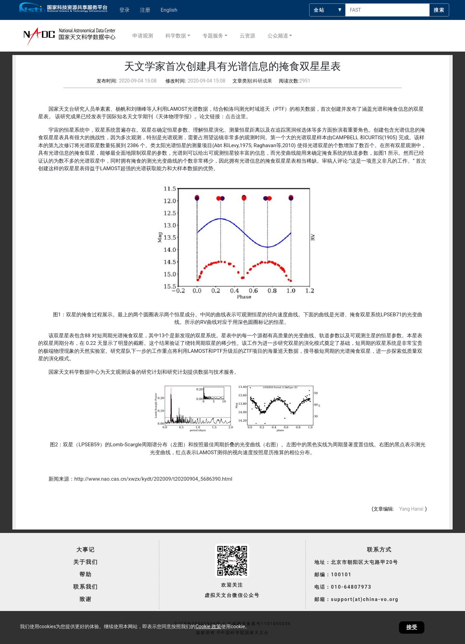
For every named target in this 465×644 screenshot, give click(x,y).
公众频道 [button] (278, 36)
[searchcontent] (387, 10)
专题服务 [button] (213, 36)
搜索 (439, 10)
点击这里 (235, 116)
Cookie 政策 (208, 626)
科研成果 (262, 81)
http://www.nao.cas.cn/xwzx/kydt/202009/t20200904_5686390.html (153, 479)
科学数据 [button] (175, 36)
